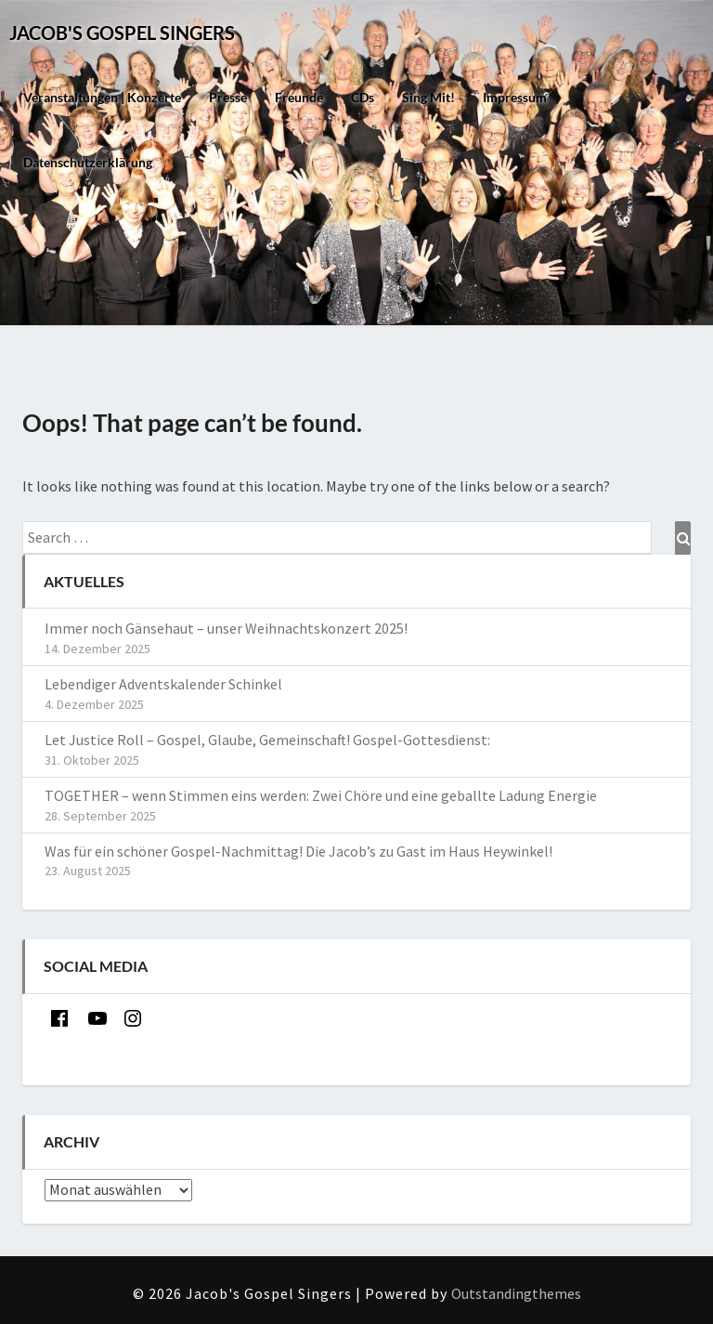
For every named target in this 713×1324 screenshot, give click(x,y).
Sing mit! (428, 97)
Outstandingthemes (516, 1293)
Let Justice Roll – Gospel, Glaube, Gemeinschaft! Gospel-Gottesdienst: (267, 739)
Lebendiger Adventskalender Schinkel (165, 684)
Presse (228, 97)
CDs (362, 97)
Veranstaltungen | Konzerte (102, 97)
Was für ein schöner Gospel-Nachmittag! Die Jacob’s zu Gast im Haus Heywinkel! (298, 851)
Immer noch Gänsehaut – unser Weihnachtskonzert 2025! (226, 628)
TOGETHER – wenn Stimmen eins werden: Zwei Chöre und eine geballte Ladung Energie (321, 795)
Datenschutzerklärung (87, 162)
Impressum (515, 97)
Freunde (299, 97)
